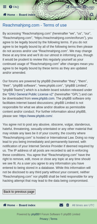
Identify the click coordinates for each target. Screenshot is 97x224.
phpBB (35, 214)
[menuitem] (14, 7)
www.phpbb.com (43, 98)
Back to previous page (19, 192)
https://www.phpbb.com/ (35, 116)
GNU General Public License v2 (31, 94)
